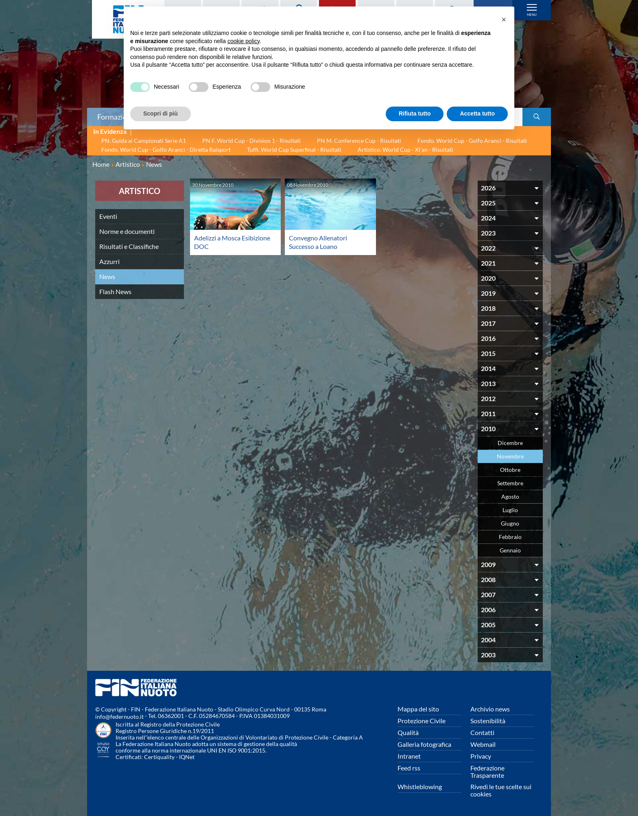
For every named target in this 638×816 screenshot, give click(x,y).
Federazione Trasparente (487, 771)
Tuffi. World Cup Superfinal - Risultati (294, 149)
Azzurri (109, 261)
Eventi (108, 216)
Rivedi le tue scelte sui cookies (500, 790)
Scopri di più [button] (160, 113)
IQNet (186, 756)
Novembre (510, 456)
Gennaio (510, 550)
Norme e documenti (127, 231)
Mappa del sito (418, 709)
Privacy (480, 756)
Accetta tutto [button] (477, 113)
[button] (503, 19)
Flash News (115, 291)
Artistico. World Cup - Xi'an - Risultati (405, 149)
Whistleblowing (420, 786)
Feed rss (409, 768)
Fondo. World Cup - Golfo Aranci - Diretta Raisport (166, 149)
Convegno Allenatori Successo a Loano (318, 242)
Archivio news (490, 709)
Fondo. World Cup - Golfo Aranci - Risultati (472, 140)
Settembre (510, 483)
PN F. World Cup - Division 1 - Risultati (251, 140)
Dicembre (510, 442)
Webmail (483, 744)
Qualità (408, 732)
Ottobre (510, 469)
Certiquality (159, 756)
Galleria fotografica (424, 744)
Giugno (510, 523)
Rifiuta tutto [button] (415, 113)
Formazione (116, 116)
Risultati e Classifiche (129, 246)
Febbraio (510, 536)
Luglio (510, 509)
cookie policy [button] (243, 41)
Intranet (409, 756)
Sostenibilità (487, 720)
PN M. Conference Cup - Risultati (359, 140)
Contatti (482, 732)
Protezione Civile (422, 720)
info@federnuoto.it (119, 716)
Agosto (510, 496)
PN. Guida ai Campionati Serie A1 (143, 140)
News (107, 276)
